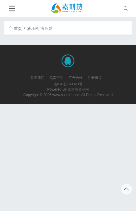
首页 (15, 28)
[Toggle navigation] (12, 8)
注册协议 (95, 78)
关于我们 (37, 78)
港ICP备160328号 (68, 84)
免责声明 (56, 78)
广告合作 (76, 78)
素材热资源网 (78, 89)
